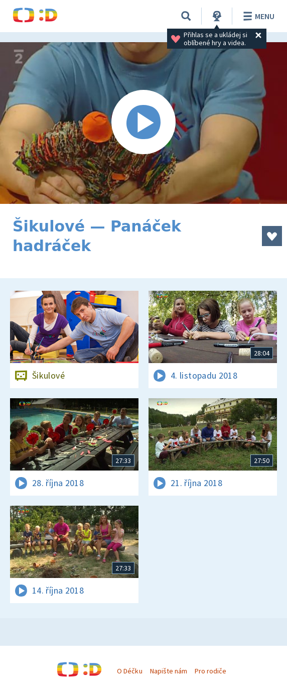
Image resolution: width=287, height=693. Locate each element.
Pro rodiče (210, 670)
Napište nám (168, 670)
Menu (257, 16)
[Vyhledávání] (186, 16)
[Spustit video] (143, 123)
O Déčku (129, 670)
